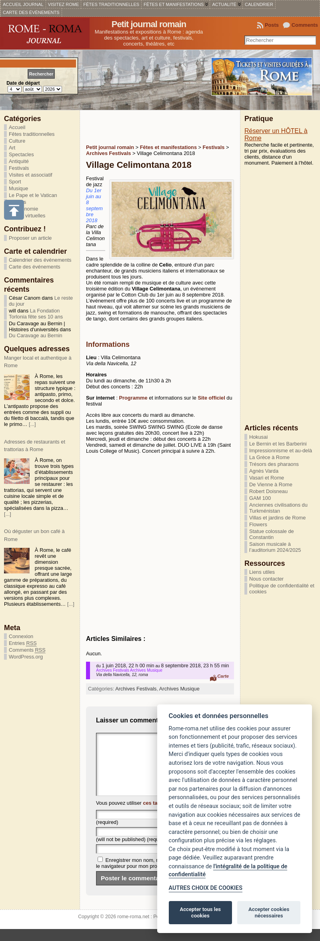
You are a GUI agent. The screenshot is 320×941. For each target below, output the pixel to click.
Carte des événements (34, 267)
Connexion (21, 636)
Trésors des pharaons (274, 464)
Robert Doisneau (268, 491)
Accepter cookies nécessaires (268, 912)
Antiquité (19, 161)
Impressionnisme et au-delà (280, 451)
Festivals (19, 168)
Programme (134, 398)
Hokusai (258, 437)
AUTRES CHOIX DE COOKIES (205, 888)
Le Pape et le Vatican (33, 195)
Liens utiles (262, 572)
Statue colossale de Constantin (271, 534)
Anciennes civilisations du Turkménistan (278, 508)
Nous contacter (266, 579)
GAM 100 (260, 498)
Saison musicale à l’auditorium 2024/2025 (275, 547)
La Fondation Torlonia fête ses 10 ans (36, 314)
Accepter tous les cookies (200, 912)
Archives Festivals (135, 689)
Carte (223, 676)
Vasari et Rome (266, 478)
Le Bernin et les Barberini (278, 444)
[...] (32, 424)
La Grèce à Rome (269, 457)
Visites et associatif (30, 175)
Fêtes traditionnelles (32, 134)
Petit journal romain (149, 24)
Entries (23, 643)
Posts (272, 25)
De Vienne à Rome (270, 484)
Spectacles (21, 154)
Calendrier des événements (40, 260)
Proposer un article (30, 238)
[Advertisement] (179, 126)
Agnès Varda (263, 471)
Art (12, 148)
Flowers (258, 524)
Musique (18, 188)
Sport (15, 182)
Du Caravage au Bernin (35, 335)
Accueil (17, 127)
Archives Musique (179, 689)
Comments (305, 25)
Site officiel (211, 398)
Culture (17, 141)
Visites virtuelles (27, 216)
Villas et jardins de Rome (277, 518)
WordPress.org (26, 657)
